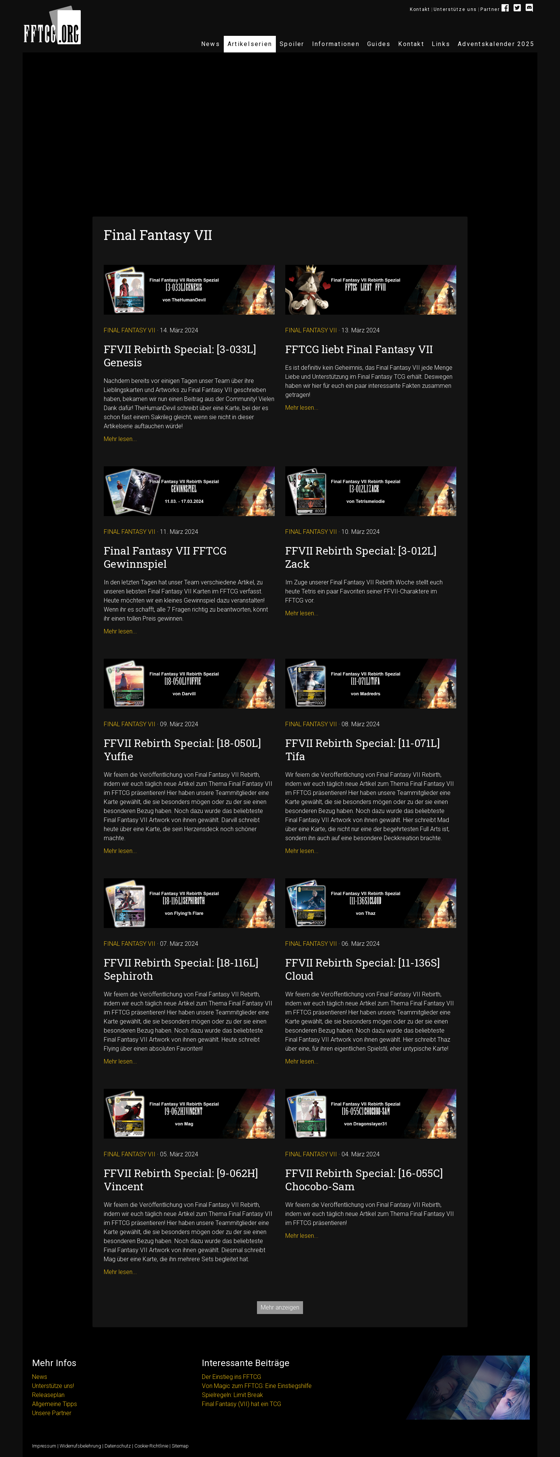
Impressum (44, 1446)
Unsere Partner (51, 1413)
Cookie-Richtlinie (151, 1446)
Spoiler (292, 44)
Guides (379, 44)
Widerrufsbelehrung (80, 1446)
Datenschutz (118, 1446)
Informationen (336, 44)
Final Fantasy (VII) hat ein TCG (241, 1404)
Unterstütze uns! (53, 1385)
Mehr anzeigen (280, 1307)
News (210, 44)
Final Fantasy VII (129, 330)
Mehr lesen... (120, 439)
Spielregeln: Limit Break (232, 1395)
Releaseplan (48, 1395)
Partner (490, 9)
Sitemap (180, 1446)
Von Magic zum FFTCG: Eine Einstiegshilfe (257, 1385)
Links (441, 44)
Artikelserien (250, 44)
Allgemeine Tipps (54, 1404)
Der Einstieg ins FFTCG (231, 1376)
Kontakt (420, 9)
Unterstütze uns (455, 9)
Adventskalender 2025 (496, 44)
